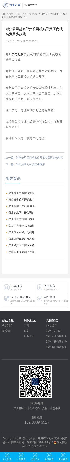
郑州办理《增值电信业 (21, 206)
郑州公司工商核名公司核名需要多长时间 (39, 157)
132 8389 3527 (36, 422)
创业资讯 (33, 14)
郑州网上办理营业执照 (21, 193)
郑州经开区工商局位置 (21, 245)
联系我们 (7, 330)
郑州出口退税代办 (56, 347)
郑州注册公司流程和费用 (30, 164)
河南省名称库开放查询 (21, 199)
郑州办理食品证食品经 (21, 238)
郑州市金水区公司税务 (21, 232)
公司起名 (51, 325)
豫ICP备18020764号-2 (40, 442)
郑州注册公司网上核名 (21, 219)
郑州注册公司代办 (56, 341)
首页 (24, 14)
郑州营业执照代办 (56, 336)
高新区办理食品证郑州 (21, 225)
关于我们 (7, 325)
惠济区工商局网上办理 (21, 251)
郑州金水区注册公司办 (21, 212)
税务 (26, 330)
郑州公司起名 (54, 330)
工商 (26, 325)
